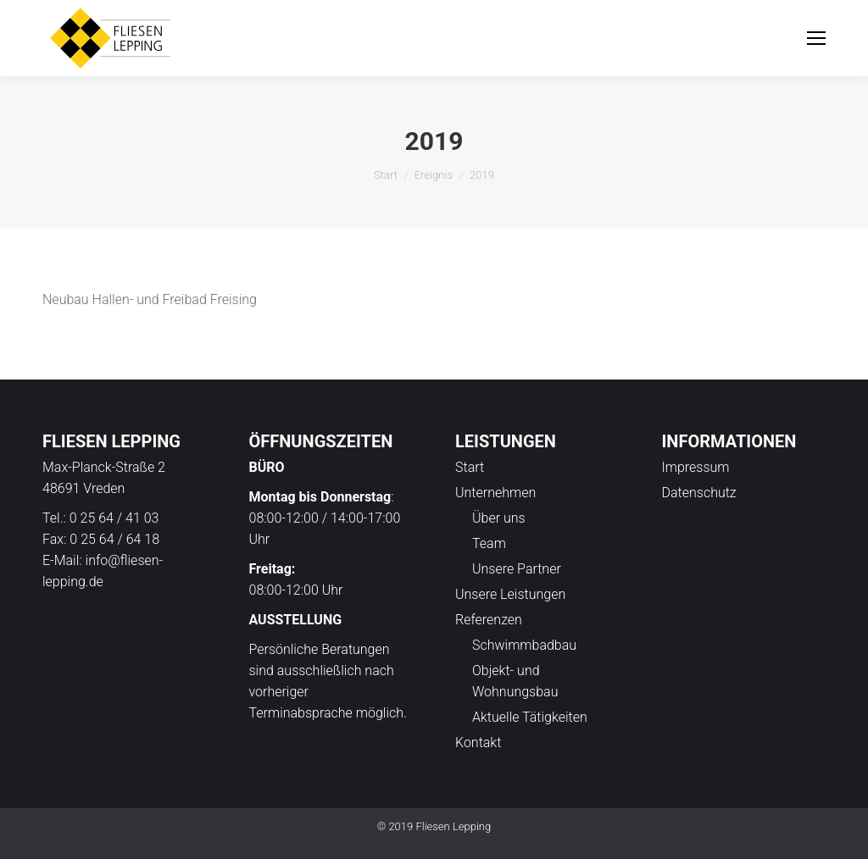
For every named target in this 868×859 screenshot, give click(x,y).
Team (489, 543)
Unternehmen (495, 493)
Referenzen (488, 620)
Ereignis (434, 175)
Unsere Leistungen (510, 594)
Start (386, 175)
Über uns (499, 518)
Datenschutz (699, 493)
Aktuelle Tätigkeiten (529, 717)
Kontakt (478, 742)
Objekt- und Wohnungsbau (515, 681)
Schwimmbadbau (524, 645)
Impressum (696, 467)
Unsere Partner (516, 569)
